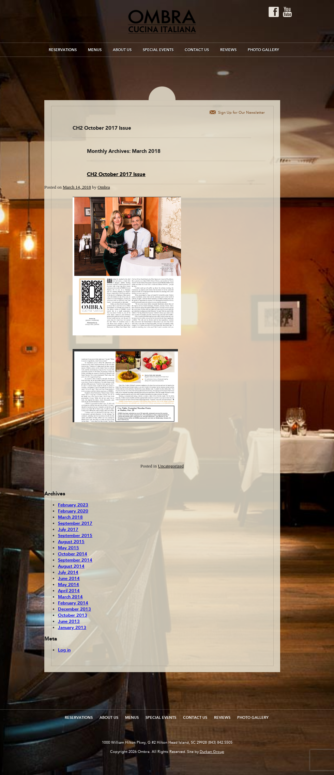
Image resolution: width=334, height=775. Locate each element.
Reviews (228, 50)
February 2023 (73, 505)
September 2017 (75, 523)
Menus (95, 50)
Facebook (274, 12)
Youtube (287, 12)
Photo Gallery (263, 50)
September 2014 (75, 560)
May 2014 (68, 584)
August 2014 (71, 566)
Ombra (103, 187)
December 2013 (74, 609)
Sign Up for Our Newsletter (241, 112)
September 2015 (75, 535)
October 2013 (72, 615)
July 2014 (68, 572)
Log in (64, 650)
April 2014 (69, 591)
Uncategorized (171, 466)
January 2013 (72, 627)
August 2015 (71, 541)
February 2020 (73, 511)
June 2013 (69, 621)
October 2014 (72, 554)
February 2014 (73, 603)
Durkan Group (212, 751)
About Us (122, 50)
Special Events (158, 50)
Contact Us (197, 50)
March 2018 (70, 517)
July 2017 (68, 529)
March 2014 (70, 597)
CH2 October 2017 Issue (116, 174)
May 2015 (68, 548)
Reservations (63, 50)
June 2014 (69, 578)
